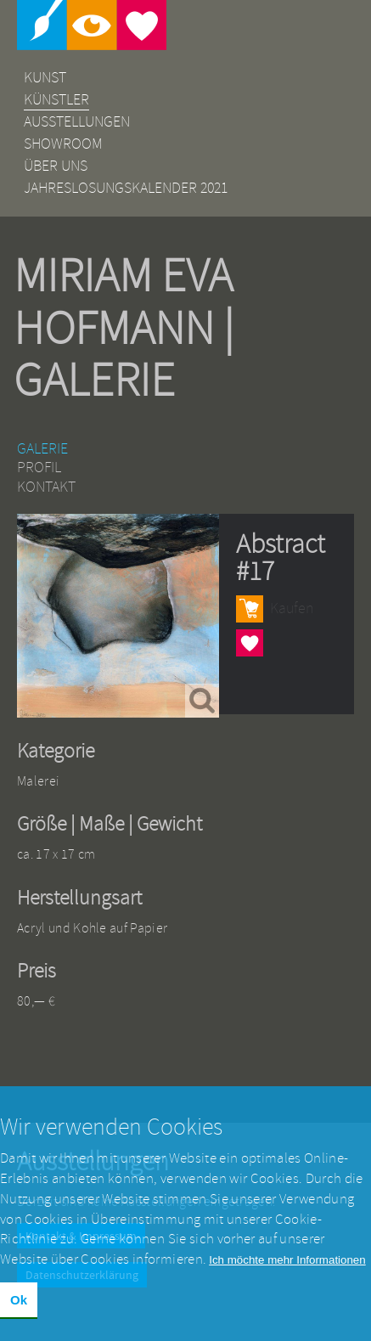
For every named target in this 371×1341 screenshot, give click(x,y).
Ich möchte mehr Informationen (287, 1271)
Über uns (55, 166)
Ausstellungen (77, 122)
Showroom (63, 144)
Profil (39, 467)
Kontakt (46, 487)
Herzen (249, 642)
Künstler (56, 100)
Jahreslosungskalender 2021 (126, 188)
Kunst (45, 77)
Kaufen (291, 608)
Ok (18, 1310)
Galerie (42, 449)
